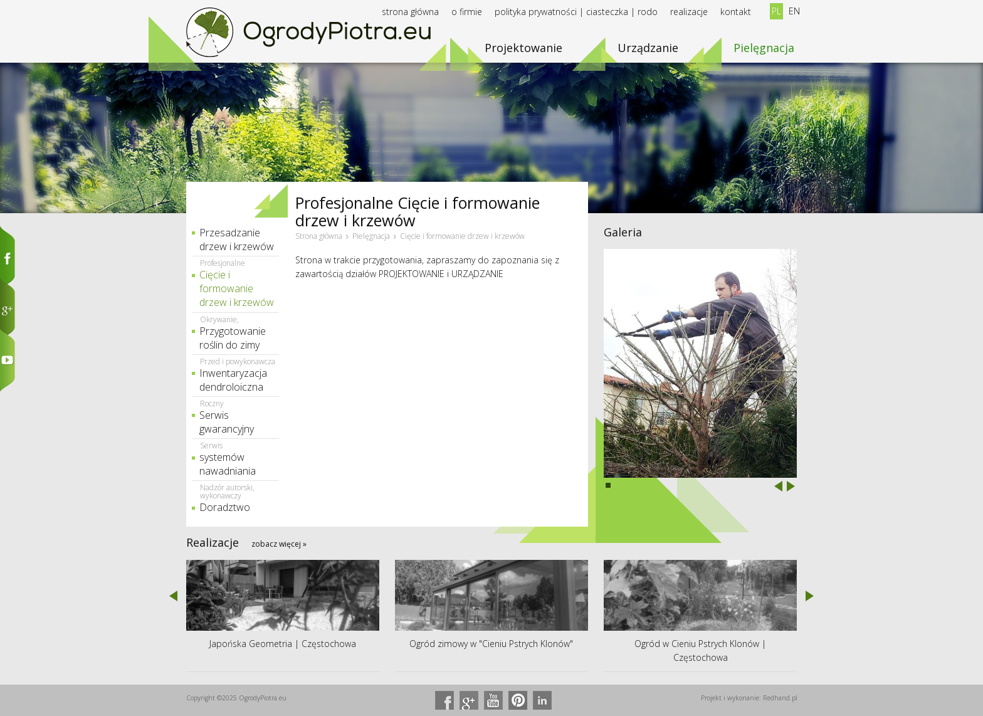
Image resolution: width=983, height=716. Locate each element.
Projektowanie (523, 47)
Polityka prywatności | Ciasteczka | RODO (576, 12)
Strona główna (410, 12)
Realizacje (689, 12)
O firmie (466, 12)
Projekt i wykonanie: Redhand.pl (749, 697)
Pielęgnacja (763, 47)
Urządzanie (648, 47)
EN (794, 11)
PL (776, 11)
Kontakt (735, 12)
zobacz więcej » (279, 544)
